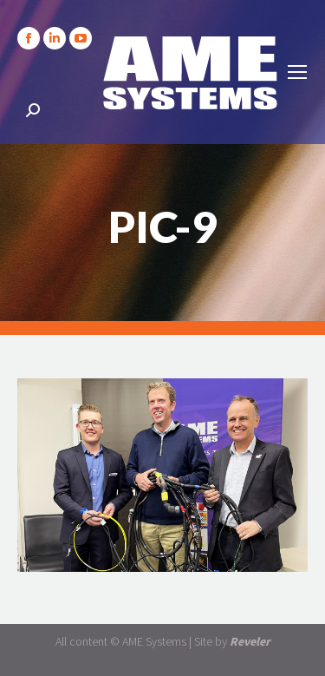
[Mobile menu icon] (297, 72)
